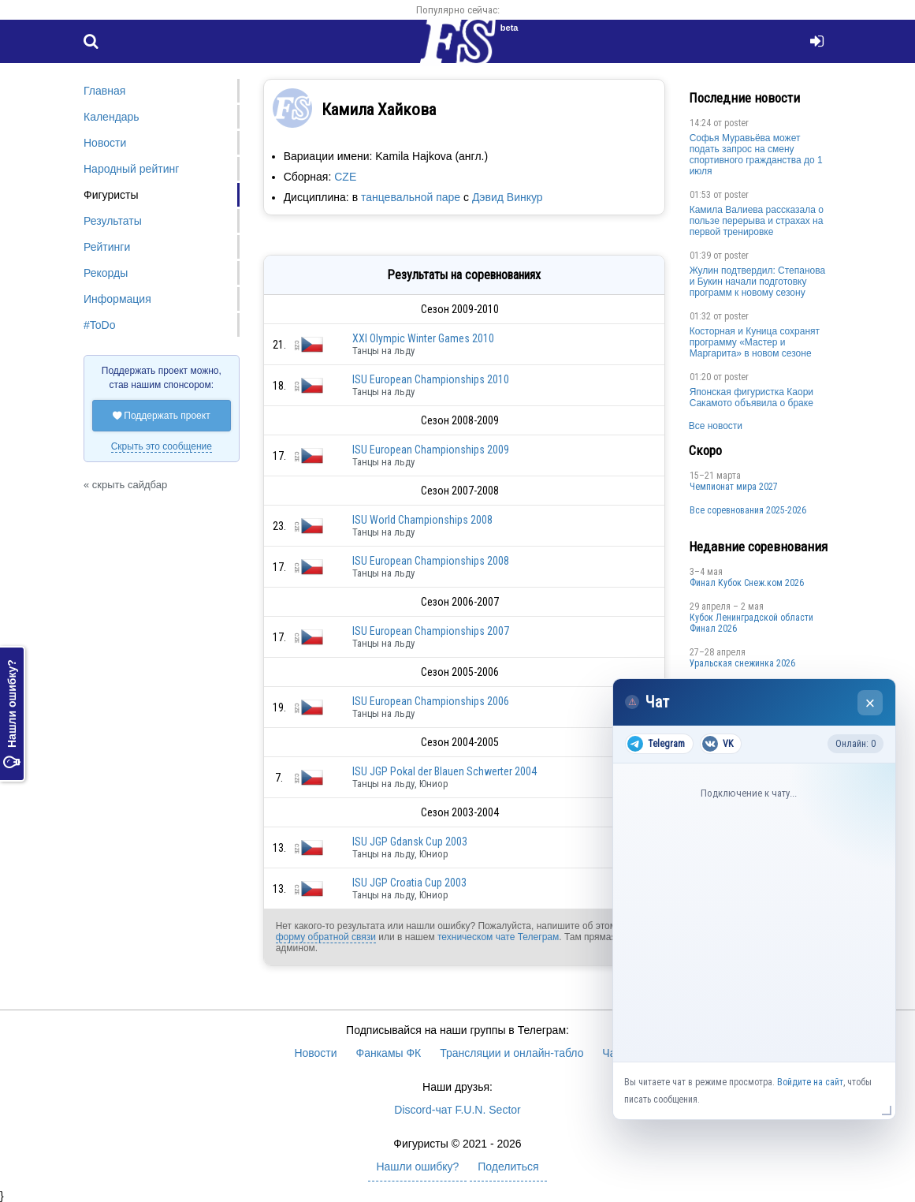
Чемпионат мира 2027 (734, 486)
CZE (345, 176)
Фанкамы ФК (389, 1053)
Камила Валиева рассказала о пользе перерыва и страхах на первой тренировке (757, 220)
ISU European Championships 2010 (430, 379)
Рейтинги (107, 247)
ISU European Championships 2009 (430, 449)
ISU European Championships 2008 (430, 560)
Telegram (656, 744)
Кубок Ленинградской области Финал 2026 (751, 623)
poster (736, 123)
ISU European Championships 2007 (430, 631)
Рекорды (106, 273)
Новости (105, 142)
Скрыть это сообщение (161, 446)
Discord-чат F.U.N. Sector (457, 1109)
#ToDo (99, 325)
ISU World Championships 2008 (422, 519)
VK (717, 744)
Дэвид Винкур (507, 197)
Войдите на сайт (810, 1082)
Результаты (113, 221)
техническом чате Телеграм (498, 937)
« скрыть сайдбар (125, 485)
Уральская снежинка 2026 (742, 663)
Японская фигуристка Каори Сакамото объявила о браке (751, 397)
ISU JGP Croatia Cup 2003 (409, 882)
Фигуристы (111, 195)
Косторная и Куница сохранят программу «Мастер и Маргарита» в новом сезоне (755, 342)
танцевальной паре (410, 197)
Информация (117, 299)
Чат (611, 1053)
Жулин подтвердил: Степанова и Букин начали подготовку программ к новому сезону (758, 281)
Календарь (111, 116)
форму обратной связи (326, 937)
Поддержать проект (161, 415)
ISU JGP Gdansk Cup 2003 (409, 841)
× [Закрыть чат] (870, 703)
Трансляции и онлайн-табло (511, 1053)
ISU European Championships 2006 (430, 701)
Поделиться (508, 1166)
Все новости (715, 425)
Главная (104, 90)
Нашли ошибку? (12, 713)
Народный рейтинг (131, 168)
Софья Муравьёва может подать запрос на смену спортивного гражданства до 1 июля (756, 155)
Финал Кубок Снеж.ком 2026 (747, 582)
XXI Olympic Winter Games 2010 (423, 338)
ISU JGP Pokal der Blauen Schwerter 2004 (444, 771)
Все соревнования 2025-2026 (748, 510)
